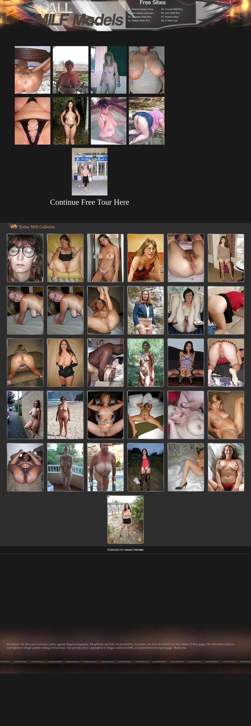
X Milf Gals (171, 20)
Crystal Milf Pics (174, 9)
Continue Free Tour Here (89, 202)
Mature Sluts (172, 16)
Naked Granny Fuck (142, 9)
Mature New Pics (141, 20)
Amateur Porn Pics (142, 16)
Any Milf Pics (172, 12)
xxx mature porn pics (143, 12)
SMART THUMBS (134, 550)
